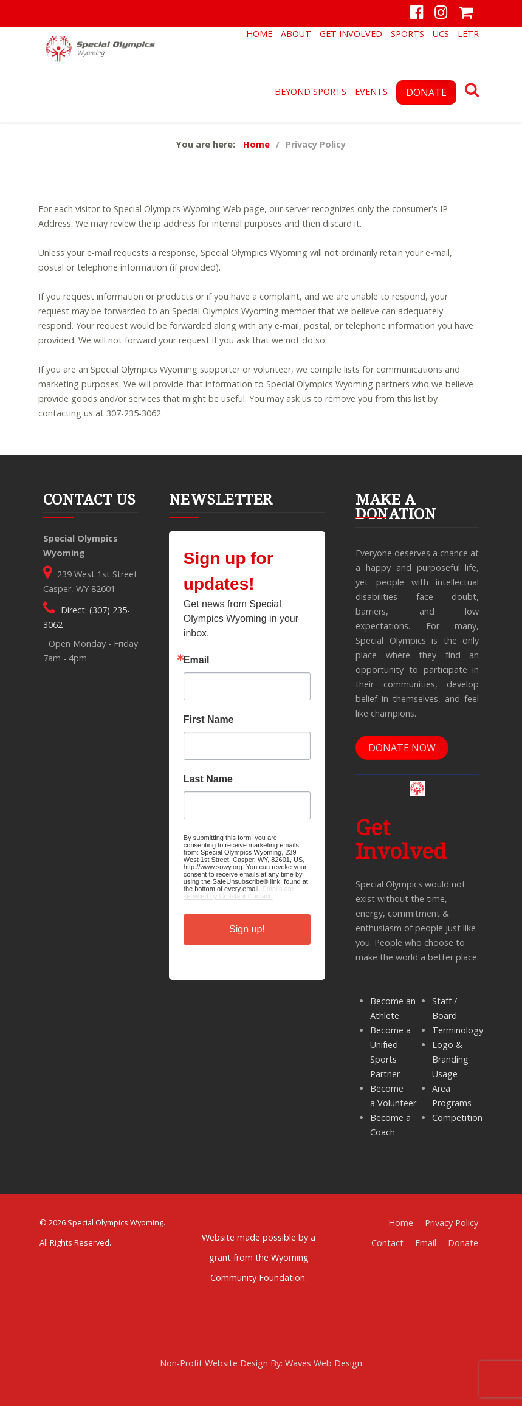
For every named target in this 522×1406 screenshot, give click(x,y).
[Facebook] (417, 13)
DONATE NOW (402, 747)
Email (197, 660)
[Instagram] (440, 13)
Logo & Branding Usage (450, 1059)
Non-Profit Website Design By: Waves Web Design (261, 1363)
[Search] (472, 91)
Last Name (208, 779)
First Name (209, 720)
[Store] (466, 13)
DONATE (426, 92)
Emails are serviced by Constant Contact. (239, 892)
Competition (457, 1117)
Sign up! (247, 929)
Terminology (457, 1030)
